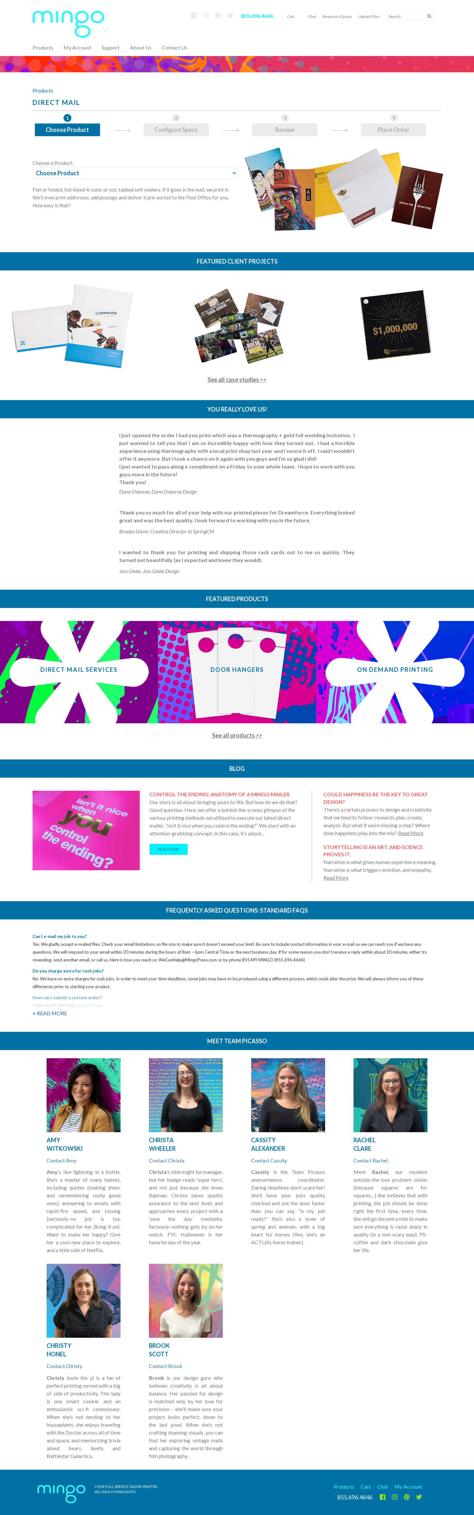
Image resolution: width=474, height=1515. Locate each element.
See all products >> (237, 735)
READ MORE (169, 849)
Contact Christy (64, 1366)
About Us (140, 47)
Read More (410, 833)
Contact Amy (61, 1160)
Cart (290, 16)
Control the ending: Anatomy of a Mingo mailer (220, 794)
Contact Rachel (370, 1160)
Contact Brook (165, 1366)
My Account (77, 47)
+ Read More (50, 1013)
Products (43, 90)
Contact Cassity (269, 1160)
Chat (312, 16)
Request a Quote (337, 16)
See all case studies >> (237, 379)
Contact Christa (166, 1160)
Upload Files (369, 16)
